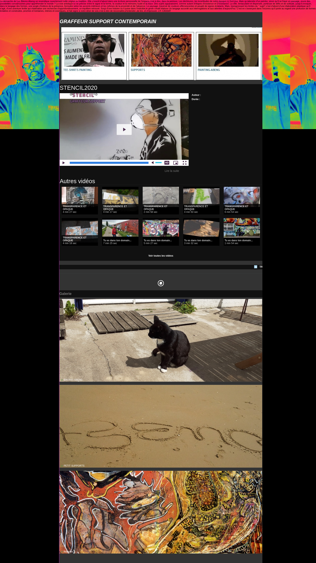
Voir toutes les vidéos (160, 255)
